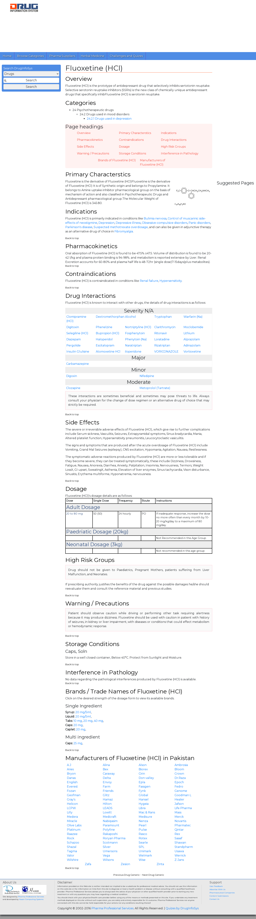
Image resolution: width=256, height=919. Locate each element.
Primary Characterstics (135, 133)
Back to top (72, 238)
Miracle (72, 821)
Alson (143, 765)
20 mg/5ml (83, 712)
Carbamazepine (77, 363)
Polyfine (109, 829)
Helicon (72, 803)
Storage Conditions (132, 153)
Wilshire (72, 860)
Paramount (111, 825)
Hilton (107, 803)
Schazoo (73, 842)
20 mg (88, 721)
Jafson (179, 803)
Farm (106, 786)
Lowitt (107, 812)
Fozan (71, 791)
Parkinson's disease (78, 227)
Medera (72, 816)
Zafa (88, 864)
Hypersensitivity (170, 281)
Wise (142, 860)
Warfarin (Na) (193, 316)
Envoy (107, 782)
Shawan (180, 842)
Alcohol (130, 316)
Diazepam (73, 339)
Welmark (145, 855)
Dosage (124, 146)
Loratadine (162, 339)
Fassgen (144, 786)
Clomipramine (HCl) (76, 319)
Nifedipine (147, 376)
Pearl (142, 825)
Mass (178, 812)
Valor (70, 855)
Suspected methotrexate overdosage (121, 227)
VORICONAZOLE (166, 351)
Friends (108, 791)
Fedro (179, 786)
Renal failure (149, 281)
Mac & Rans (147, 812)
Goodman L (183, 795)
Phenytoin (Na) (136, 339)
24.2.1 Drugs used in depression (109, 118)
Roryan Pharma (114, 838)
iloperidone (133, 351)
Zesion (125, 864)
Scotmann (110, 842)
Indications (168, 133)
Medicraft (109, 816)
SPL (141, 847)
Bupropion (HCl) (107, 333)
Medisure (145, 816)
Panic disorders (199, 222)
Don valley (146, 778)
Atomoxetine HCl (108, 351)
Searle (143, 842)
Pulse (143, 829)
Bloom (179, 769)
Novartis (180, 821)
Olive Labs (74, 825)
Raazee (72, 834)
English (72, 782)
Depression (106, 222)
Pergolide (73, 345)
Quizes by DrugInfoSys (182, 908)
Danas (71, 778)
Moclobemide (193, 327)
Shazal (71, 847)
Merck (179, 816)
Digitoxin (72, 327)
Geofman (73, 795)
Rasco (143, 834)
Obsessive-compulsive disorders (164, 222)
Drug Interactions (173, 140)
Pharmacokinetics (90, 140)
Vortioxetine (192, 351)
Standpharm (184, 847)
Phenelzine (104, 327)
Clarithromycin (164, 327)
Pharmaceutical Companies (222, 893)
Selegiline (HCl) (77, 333)
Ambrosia (181, 765)
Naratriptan (133, 345)
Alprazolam (192, 339)
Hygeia (144, 803)
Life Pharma (183, 808)
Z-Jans (179, 860)
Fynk (142, 791)
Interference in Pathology (179, 153)
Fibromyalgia (123, 231)
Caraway (109, 773)
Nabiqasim (110, 821)
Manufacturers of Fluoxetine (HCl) (152, 162)
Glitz (106, 795)
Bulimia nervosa (155, 218)
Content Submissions (219, 896)
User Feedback (216, 886)
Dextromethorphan (110, 316)
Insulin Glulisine (77, 351)
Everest (72, 786)
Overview (84, 133)
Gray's (71, 799)
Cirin (142, 773)
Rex (177, 834)
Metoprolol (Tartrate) (155, 388)
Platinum (73, 829)
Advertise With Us (217, 889)
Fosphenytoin (135, 333)
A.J (69, 765)
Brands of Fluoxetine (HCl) (117, 160)
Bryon (71, 773)
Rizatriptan (162, 345)
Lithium (189, 333)
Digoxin (71, 376)
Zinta (160, 864)
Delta (107, 778)
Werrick (180, 855)
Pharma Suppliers (62, 56)
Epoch (179, 782)
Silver (107, 847)
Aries (70, 769)
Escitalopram (105, 345)
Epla (142, 782)
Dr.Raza (180, 778)
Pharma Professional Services (31, 896)
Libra (142, 808)
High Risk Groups (173, 146)
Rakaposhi (110, 834)
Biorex (143, 769)
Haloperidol (104, 339)
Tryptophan (163, 316)
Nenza (143, 821)
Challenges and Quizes (126, 56)
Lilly (69, 812)
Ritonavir (160, 333)
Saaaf (178, 838)
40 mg (98, 721)
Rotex (143, 838)
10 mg (77, 721)
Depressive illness (128, 222)
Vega (106, 855)
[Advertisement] (150, 25)
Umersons (110, 851)
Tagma (72, 851)
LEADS (107, 808)
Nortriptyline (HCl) (138, 327)
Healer (179, 799)
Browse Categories (30, 56)
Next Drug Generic (153, 875)
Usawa (179, 851)
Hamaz (108, 799)
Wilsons (108, 860)
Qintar (179, 829)
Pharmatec (183, 825)
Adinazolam (192, 345)
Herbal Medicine (92, 56)
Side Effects (85, 146)
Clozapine (73, 388)
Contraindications (131, 140)
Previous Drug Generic (126, 875)
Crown (179, 773)
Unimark (145, 851)
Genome (181, 791)
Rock (70, 838)
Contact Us (214, 899)
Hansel (144, 799)
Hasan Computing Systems (31, 899)
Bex (105, 769)
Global (143, 795)
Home (7, 56)
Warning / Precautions (93, 153)
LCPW (71, 808)
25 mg (77, 743)
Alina (106, 765)
